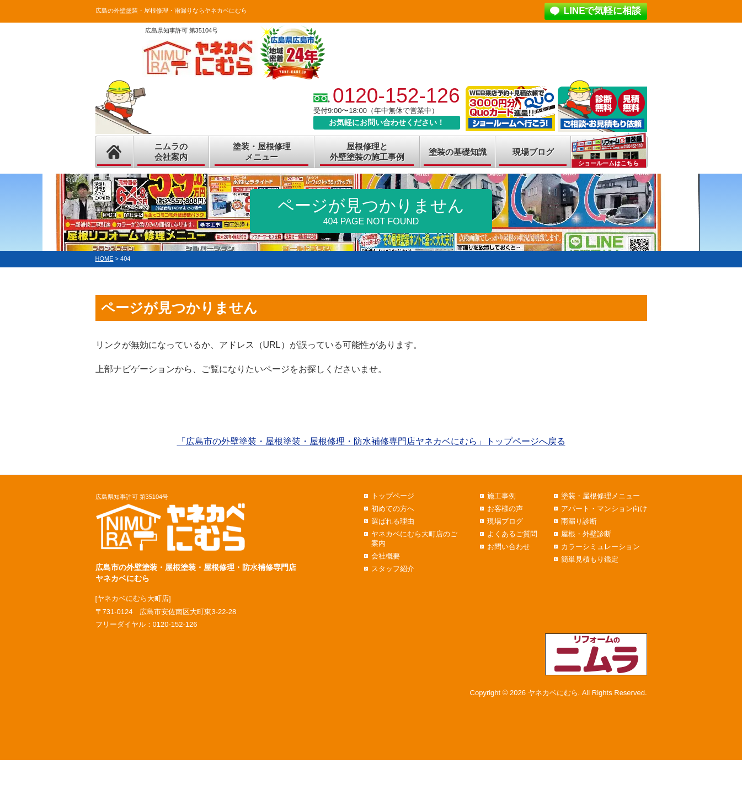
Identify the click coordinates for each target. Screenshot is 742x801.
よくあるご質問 (512, 534)
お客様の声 (505, 508)
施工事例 (501, 496)
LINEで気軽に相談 (603, 11)
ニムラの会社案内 (171, 152)
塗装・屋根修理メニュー (262, 152)
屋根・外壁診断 (586, 534)
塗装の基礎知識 (458, 152)
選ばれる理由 (392, 521)
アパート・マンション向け (604, 508)
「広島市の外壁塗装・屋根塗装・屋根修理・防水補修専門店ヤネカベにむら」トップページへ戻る (371, 441)
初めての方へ (392, 508)
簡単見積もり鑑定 (589, 559)
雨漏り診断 (579, 521)
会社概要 (385, 556)
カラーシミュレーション (600, 546)
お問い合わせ (508, 546)
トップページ (392, 496)
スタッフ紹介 (392, 569)
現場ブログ (533, 152)
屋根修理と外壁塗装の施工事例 (367, 152)
